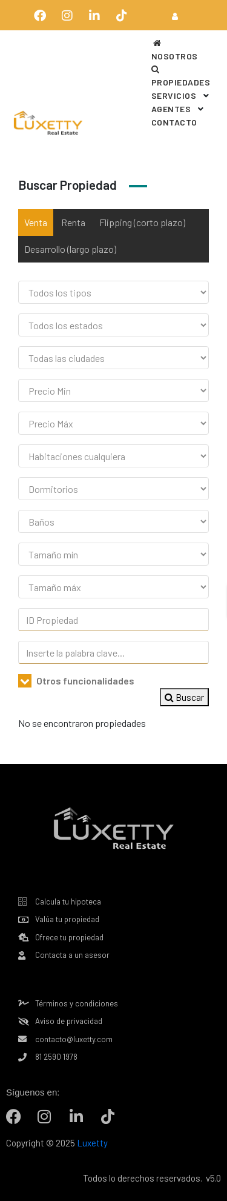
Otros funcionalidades (76, 680)
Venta (35, 222)
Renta (73, 222)
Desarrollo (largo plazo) (70, 249)
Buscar (184, 697)
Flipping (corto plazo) (142, 222)
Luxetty (91, 1142)
